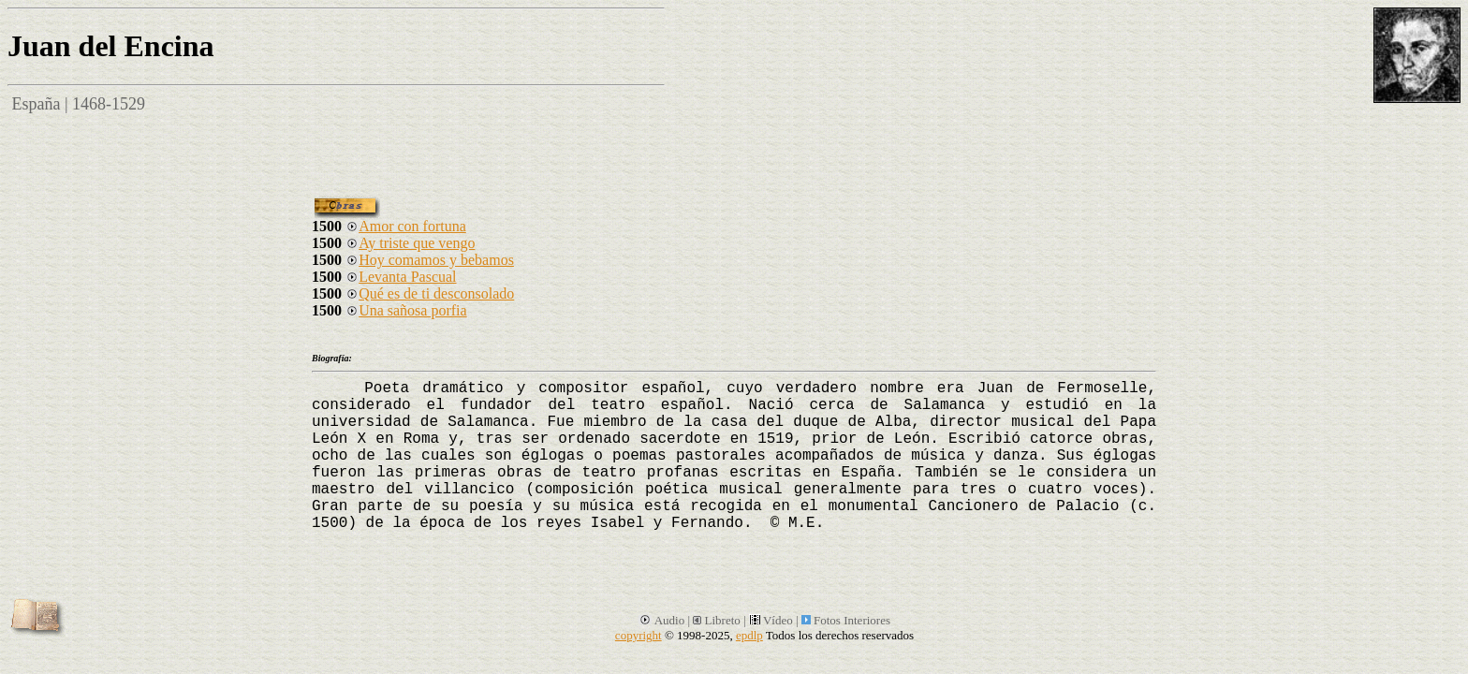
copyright (638, 635)
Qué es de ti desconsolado (429, 293)
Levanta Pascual (401, 277)
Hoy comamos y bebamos (429, 260)
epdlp (749, 635)
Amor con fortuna (405, 226)
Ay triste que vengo (410, 243)
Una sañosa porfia (406, 310)
